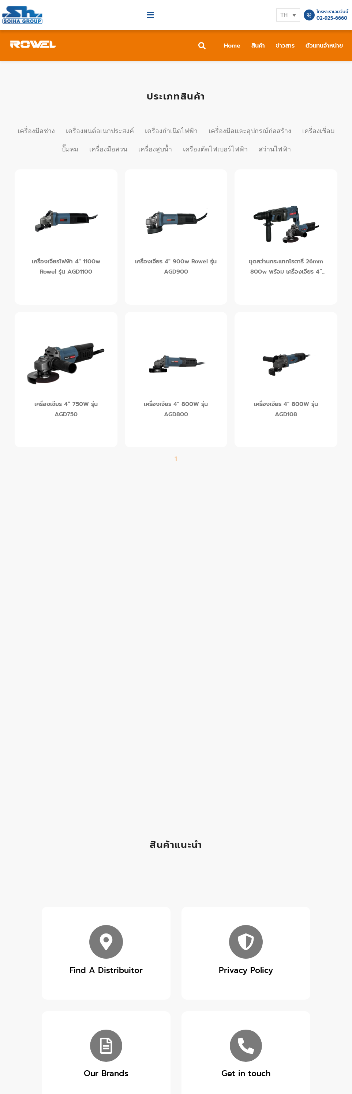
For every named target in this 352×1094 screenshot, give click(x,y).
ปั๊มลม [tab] (69, 149)
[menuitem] (288, 15)
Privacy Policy (246, 970)
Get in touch (245, 1073)
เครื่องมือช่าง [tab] (36, 131)
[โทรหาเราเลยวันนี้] (309, 15)
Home (232, 45)
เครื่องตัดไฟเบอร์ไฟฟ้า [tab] (215, 149)
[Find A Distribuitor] (106, 942)
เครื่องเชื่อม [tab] (318, 131)
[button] (150, 15)
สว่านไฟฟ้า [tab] (275, 149)
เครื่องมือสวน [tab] (108, 149)
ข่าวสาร (285, 45)
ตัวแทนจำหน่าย (324, 45)
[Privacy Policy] (246, 942)
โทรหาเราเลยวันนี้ (332, 11)
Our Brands (106, 1073)
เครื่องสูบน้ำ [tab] (155, 149)
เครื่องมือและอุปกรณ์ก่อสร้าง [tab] (250, 131)
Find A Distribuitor (106, 970)
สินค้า (258, 45)
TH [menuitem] (284, 15)
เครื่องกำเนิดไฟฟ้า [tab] (171, 131)
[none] (288, 15)
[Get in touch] (246, 1046)
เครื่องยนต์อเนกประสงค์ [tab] (100, 131)
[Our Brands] (106, 1046)
